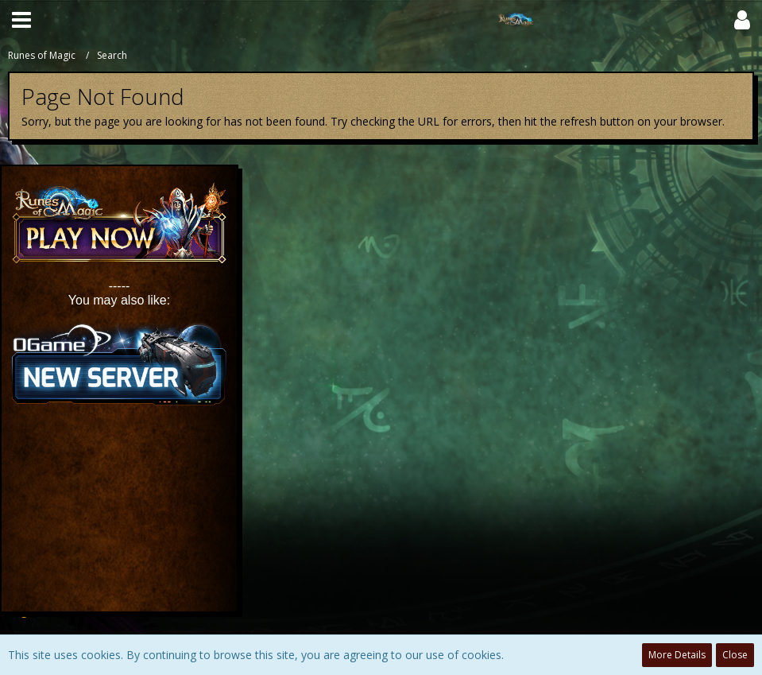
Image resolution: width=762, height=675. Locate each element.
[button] (21, 20)
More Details (677, 654)
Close (735, 654)
